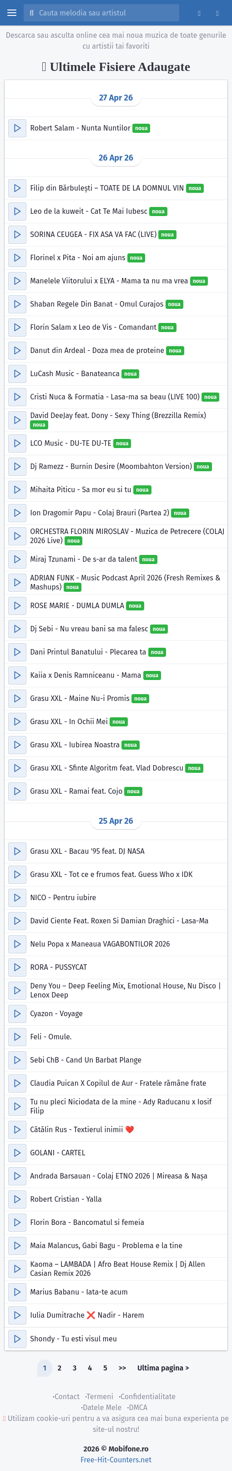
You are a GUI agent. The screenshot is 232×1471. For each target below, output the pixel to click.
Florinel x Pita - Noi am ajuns (78, 257)
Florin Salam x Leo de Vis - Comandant (94, 327)
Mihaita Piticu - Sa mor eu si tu (81, 489)
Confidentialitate (148, 1396)
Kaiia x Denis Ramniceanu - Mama (86, 675)
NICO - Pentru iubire (63, 897)
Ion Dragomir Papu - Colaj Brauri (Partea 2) (100, 513)
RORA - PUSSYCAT (58, 967)
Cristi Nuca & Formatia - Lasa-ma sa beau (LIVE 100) (116, 397)
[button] (17, 128)
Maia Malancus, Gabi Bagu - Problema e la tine (106, 1245)
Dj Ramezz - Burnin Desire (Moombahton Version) (112, 466)
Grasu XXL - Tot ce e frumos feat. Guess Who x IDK (111, 874)
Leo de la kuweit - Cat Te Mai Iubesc (89, 211)
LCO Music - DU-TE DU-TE (71, 443)
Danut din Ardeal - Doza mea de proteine (98, 350)
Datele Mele (102, 1407)
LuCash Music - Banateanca (75, 373)
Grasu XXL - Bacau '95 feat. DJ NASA (87, 851)
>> (122, 1368)
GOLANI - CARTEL (57, 1153)
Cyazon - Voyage (56, 1013)
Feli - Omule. (50, 1037)
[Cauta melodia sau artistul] (106, 12)
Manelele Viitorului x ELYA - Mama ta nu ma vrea (110, 281)
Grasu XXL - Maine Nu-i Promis (80, 698)
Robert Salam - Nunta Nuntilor (81, 128)
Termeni (99, 1396)
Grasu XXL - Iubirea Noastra (75, 745)
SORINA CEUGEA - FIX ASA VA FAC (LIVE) (94, 234)
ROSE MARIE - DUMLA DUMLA (78, 605)
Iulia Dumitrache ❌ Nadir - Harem (87, 1315)
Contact (67, 1396)
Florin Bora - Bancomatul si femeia (87, 1222)
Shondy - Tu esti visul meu (73, 1339)
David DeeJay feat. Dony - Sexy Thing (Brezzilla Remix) (118, 415)
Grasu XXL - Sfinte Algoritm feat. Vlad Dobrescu (107, 768)
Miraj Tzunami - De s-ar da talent (84, 559)
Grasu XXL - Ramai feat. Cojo (77, 791)
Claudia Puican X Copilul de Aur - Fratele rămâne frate (118, 1083)
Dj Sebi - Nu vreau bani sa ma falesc (90, 629)
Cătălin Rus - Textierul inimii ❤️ (82, 1129)
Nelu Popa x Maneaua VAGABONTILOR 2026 (100, 944)
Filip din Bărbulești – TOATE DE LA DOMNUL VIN (108, 188)
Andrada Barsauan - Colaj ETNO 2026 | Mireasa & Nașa (118, 1176)
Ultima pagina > (163, 1368)
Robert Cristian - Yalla (65, 1199)
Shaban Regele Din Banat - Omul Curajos (97, 304)
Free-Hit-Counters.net (116, 1460)
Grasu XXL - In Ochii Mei (70, 721)
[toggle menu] (12, 13)
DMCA (138, 1407)
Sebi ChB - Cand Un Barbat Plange (85, 1060)
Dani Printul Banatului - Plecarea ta (89, 652)
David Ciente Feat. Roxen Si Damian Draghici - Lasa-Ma (119, 921)
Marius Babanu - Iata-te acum (79, 1292)
